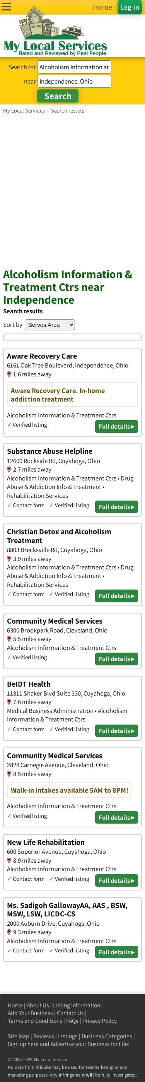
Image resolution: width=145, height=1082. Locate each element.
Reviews (43, 1036)
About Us (38, 1005)
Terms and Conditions (35, 1020)
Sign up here (23, 1044)
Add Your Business (30, 1013)
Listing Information (76, 1005)
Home (15, 1005)
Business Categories (107, 1036)
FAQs (72, 1020)
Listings (68, 1036)
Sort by (12, 324)
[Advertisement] (72, 190)
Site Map (18, 1036)
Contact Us (70, 1013)
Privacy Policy (99, 1020)
